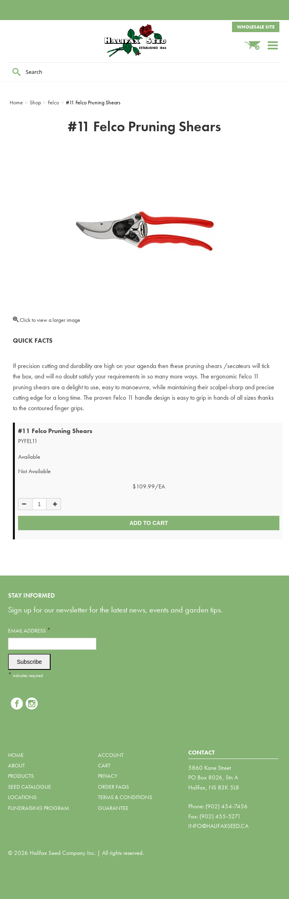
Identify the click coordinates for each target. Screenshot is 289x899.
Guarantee (113, 808)
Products (21, 775)
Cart (104, 765)
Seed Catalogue (29, 786)
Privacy (107, 775)
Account (111, 755)
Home (16, 755)
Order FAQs (113, 786)
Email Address (29, 630)
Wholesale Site (256, 27)
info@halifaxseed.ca (218, 826)
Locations (22, 797)
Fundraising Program (38, 808)
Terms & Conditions (125, 797)
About (16, 765)
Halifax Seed (144, 40)
